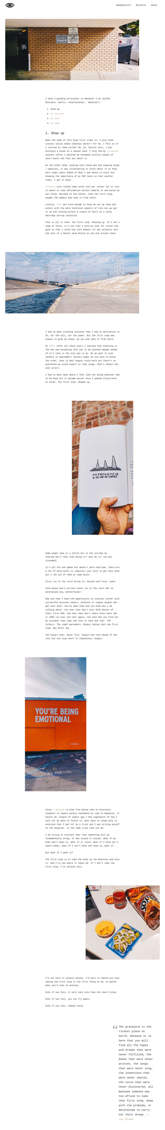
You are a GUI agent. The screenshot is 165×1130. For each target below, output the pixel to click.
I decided (58, 810)
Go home (55, 123)
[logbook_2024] (10, 5)
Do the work (58, 114)
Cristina (50, 187)
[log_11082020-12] (82, 282)
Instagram (112, 151)
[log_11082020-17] (102, 468)
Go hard (55, 119)
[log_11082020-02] (123, 922)
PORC (51, 346)
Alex (59, 204)
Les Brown (126, 1119)
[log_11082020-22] (55, 724)
